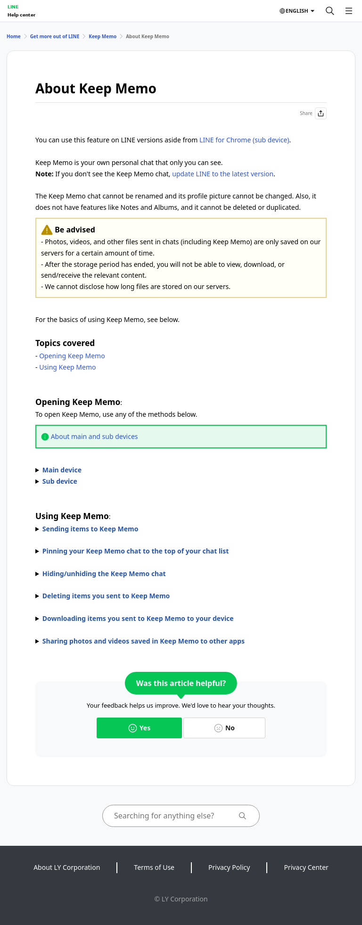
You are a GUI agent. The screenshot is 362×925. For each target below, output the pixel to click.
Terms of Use (154, 867)
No (224, 727)
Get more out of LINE (55, 36)
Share (313, 113)
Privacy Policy (229, 867)
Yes (139, 727)
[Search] (330, 10)
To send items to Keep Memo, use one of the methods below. (181, 529)
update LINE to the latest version (222, 173)
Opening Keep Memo (72, 355)
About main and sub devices (94, 436)
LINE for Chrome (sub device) (244, 139)
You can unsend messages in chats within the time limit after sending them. (181, 596)
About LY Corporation (66, 867)
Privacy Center (306, 867)
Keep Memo (102, 36)
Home (14, 36)
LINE (13, 6)
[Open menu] (348, 10)
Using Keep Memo (67, 367)
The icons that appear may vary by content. (181, 618)
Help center (21, 14)
